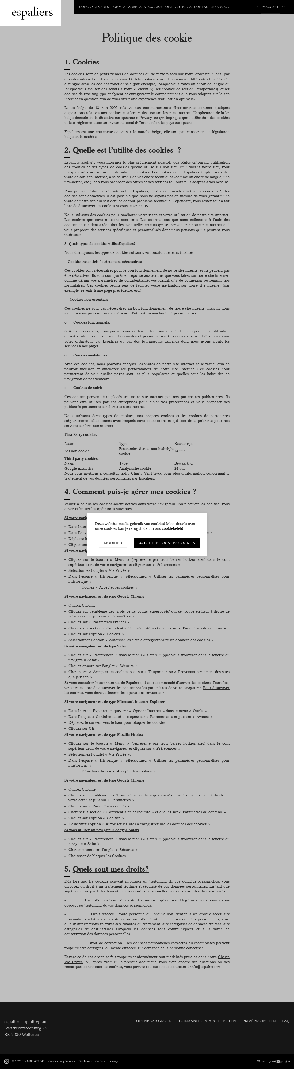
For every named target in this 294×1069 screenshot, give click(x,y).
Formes (118, 7)
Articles (183, 7)
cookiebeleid (172, 528)
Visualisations (158, 7)
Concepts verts (94, 7)
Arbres (135, 7)
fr (284, 7)
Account (270, 7)
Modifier (113, 543)
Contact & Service (211, 7)
